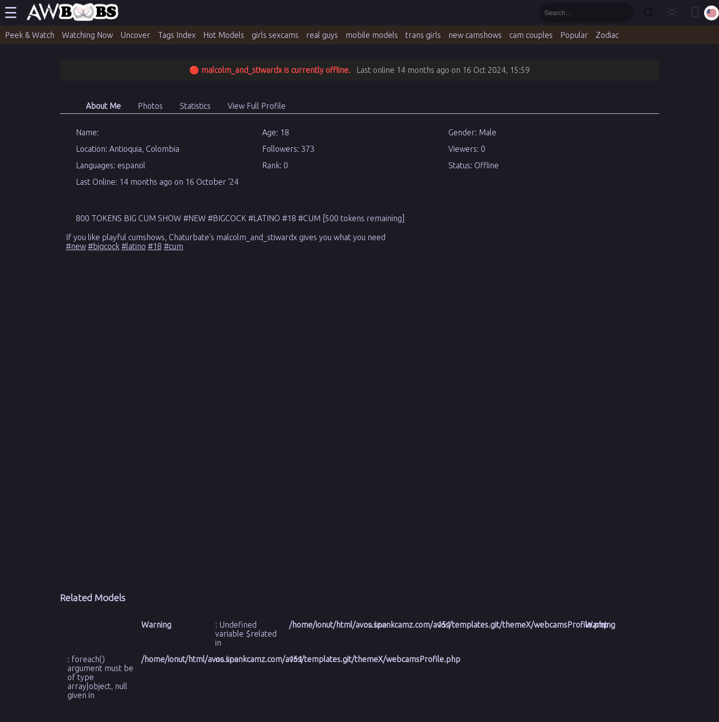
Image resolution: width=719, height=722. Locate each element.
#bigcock (103, 246)
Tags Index (177, 34)
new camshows (475, 34)
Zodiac (607, 34)
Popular (574, 34)
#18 (155, 246)
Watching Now (87, 34)
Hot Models (223, 34)
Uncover (135, 34)
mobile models (372, 34)
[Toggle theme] (672, 12)
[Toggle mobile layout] (695, 12)
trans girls (423, 34)
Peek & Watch (29, 34)
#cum (173, 246)
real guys (322, 34)
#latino (133, 246)
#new (76, 246)
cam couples (531, 34)
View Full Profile (257, 105)
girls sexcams (275, 34)
